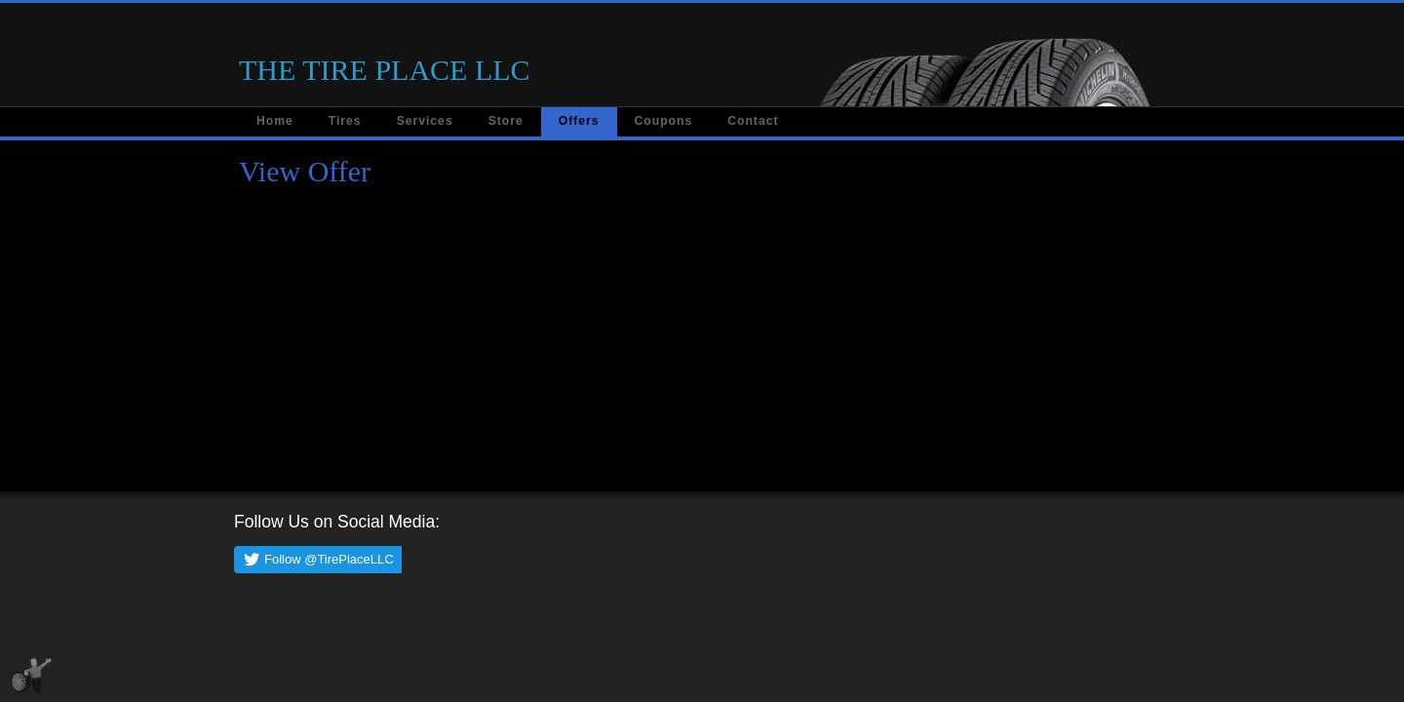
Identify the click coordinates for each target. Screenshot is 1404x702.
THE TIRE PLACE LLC (384, 70)
